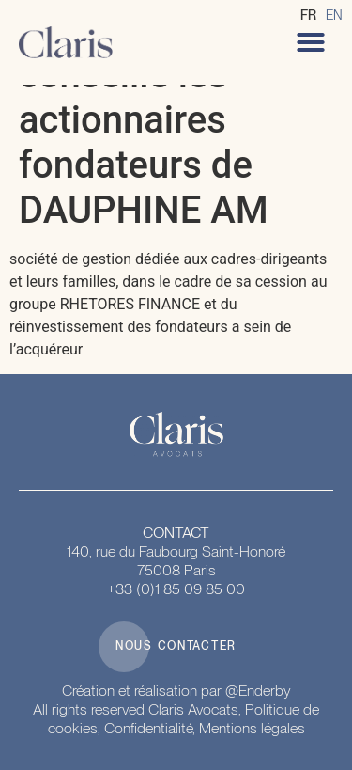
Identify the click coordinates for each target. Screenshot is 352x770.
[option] (334, 15)
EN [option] (334, 15)
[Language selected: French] (326, 15)
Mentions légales (252, 728)
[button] (310, 42)
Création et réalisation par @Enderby (176, 690)
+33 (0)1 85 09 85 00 (176, 589)
